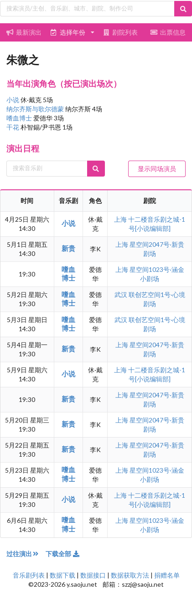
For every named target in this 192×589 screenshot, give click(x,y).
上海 (121, 219)
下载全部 (63, 554)
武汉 (121, 294)
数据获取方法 (130, 575)
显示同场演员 (157, 168)
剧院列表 (120, 32)
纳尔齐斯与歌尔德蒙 (35, 109)
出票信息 (168, 32)
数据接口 (93, 575)
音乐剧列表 (29, 575)
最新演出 (24, 32)
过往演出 (26, 554)
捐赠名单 (167, 575)
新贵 (68, 248)
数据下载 (62, 575)
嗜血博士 (19, 118)
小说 (13, 100)
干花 (13, 127)
